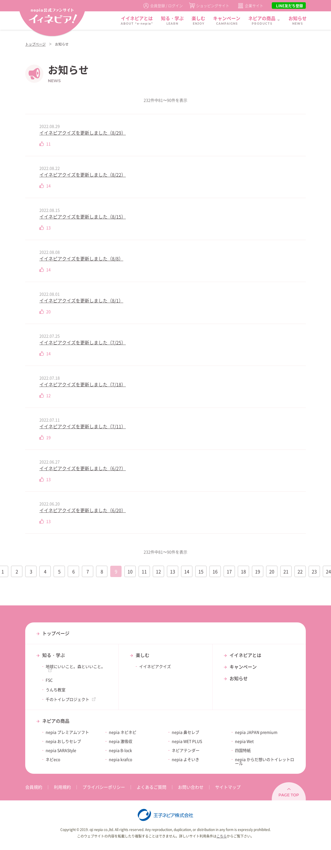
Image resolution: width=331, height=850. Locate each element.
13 (172, 571)
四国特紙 (243, 750)
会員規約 (33, 787)
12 (158, 571)
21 (285, 571)
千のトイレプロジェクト (67, 699)
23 (314, 571)
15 (200, 571)
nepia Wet (244, 741)
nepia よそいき (185, 759)
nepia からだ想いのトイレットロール (264, 761)
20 (271, 571)
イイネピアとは (245, 655)
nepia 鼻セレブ (185, 732)
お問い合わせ (190, 787)
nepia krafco (120, 759)
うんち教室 (55, 689)
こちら (222, 836)
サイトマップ (228, 787)
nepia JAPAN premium (256, 732)
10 (130, 571)
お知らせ (239, 678)
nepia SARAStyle (61, 750)
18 (243, 571)
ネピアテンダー (186, 750)
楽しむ (142, 655)
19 (257, 571)
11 (144, 571)
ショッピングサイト (212, 5)
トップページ (35, 44)
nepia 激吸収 (120, 741)
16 (215, 571)
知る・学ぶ (53, 655)
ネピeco (53, 759)
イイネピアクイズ (155, 666)
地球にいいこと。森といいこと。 (75, 666)
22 (300, 571)
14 (186, 571)
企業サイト (254, 5)
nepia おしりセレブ (63, 741)
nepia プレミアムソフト (67, 732)
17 (229, 571)
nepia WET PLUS (187, 741)
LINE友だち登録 (289, 5)
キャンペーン (243, 666)
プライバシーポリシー (103, 787)
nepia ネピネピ (122, 732)
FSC (49, 680)
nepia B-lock (120, 750)
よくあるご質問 (151, 787)
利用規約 (62, 787)
